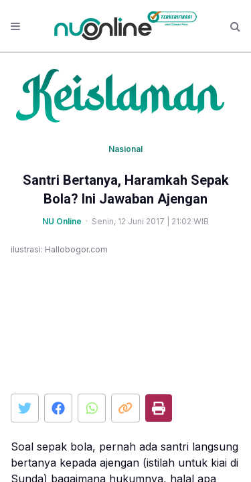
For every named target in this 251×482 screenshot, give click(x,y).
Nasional (125, 149)
